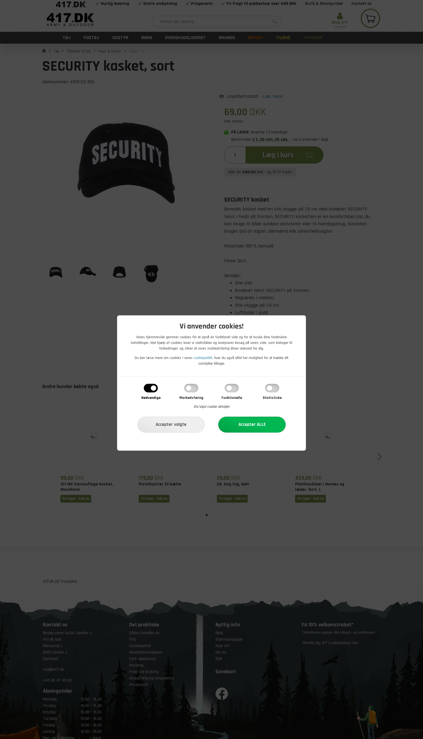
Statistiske (272, 397)
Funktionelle (231, 397)
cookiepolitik (203, 357)
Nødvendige (151, 397)
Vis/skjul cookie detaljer (211, 406)
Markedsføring (191, 397)
